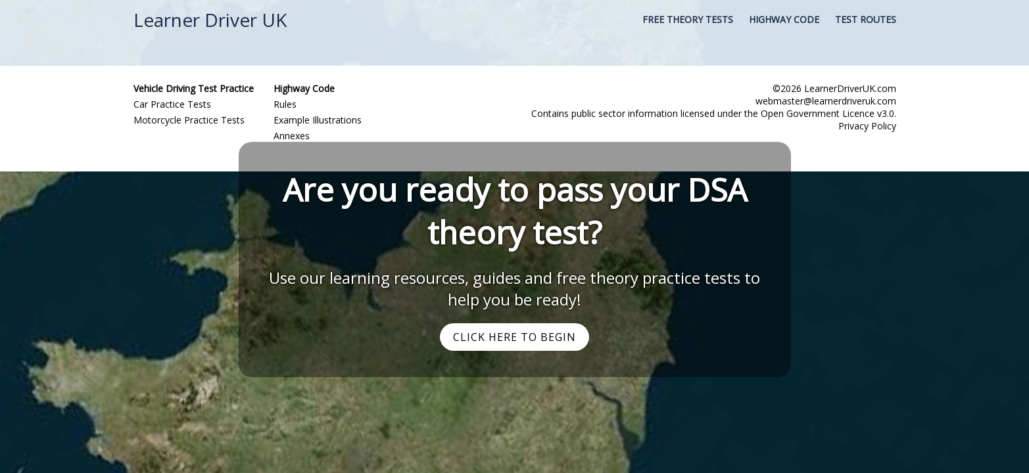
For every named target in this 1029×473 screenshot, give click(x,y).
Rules (285, 104)
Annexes (292, 135)
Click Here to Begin (514, 337)
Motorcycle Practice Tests (189, 120)
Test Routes (865, 19)
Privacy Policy (867, 126)
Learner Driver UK (210, 19)
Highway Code (784, 19)
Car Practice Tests (172, 104)
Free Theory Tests (687, 19)
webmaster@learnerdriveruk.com (825, 101)
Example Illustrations (318, 120)
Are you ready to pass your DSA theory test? (515, 211)
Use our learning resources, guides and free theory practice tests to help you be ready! (514, 288)
